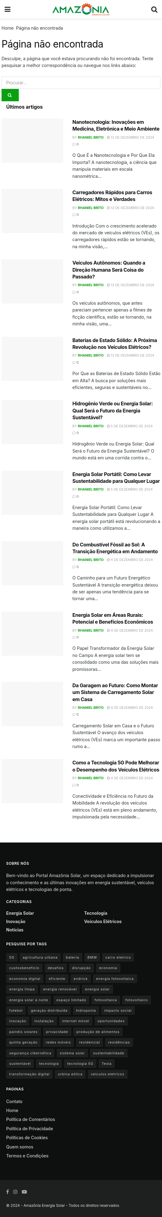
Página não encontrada (39, 28)
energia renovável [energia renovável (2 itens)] (60, 989)
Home (8, 28)
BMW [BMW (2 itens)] (92, 957)
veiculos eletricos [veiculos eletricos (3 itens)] (107, 1074)
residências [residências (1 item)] (119, 1042)
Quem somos (19, 1146)
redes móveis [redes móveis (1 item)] (58, 1042)
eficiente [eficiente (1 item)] (57, 979)
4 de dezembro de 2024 (130, 560)
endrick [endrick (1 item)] (81, 979)
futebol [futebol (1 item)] (15, 1010)
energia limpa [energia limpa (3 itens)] (22, 989)
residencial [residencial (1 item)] (89, 1042)
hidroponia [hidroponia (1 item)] (86, 1010)
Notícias (14, 929)
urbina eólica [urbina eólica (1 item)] (70, 1074)
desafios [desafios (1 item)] (56, 968)
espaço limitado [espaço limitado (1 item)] (71, 1000)
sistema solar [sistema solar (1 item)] (72, 1053)
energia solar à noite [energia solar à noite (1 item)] (28, 1000)
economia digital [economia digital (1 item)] (24, 979)
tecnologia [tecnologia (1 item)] (49, 1063)
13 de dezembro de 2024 (130, 137)
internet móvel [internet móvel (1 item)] (75, 1021)
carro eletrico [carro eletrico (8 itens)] (118, 957)
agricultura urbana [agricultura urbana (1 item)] (40, 957)
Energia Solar (20, 913)
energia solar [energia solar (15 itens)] (97, 989)
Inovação (15, 921)
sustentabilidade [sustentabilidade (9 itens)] (108, 1053)
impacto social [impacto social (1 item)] (118, 1010)
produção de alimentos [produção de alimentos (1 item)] (97, 1032)
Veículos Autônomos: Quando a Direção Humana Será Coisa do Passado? (108, 270)
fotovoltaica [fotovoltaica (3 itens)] (106, 1000)
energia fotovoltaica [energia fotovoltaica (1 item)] (115, 979)
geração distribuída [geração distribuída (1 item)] (49, 1010)
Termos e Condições (27, 1155)
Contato (14, 1101)
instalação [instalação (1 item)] (44, 1021)
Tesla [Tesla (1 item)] (106, 1063)
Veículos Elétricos (103, 921)
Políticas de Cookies (27, 1137)
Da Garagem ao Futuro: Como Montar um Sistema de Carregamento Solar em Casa (115, 692)
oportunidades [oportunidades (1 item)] (111, 1021)
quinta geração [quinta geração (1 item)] (23, 1042)
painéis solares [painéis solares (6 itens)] (23, 1032)
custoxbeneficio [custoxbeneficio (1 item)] (24, 968)
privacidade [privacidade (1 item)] (57, 1032)
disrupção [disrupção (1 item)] (81, 968)
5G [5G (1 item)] (11, 957)
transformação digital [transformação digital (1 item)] (29, 1074)
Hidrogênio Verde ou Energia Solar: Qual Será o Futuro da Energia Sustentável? (112, 410)
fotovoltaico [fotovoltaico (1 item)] (136, 1000)
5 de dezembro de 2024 (129, 426)
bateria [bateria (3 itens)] (72, 957)
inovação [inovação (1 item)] (17, 1021)
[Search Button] (10, 95)
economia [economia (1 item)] (108, 968)
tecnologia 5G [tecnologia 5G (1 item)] (80, 1063)
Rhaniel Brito (91, 137)
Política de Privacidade (29, 1128)
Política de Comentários (30, 1119)
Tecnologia (95, 913)
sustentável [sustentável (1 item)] (20, 1063)
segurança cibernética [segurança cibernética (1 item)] (30, 1053)
